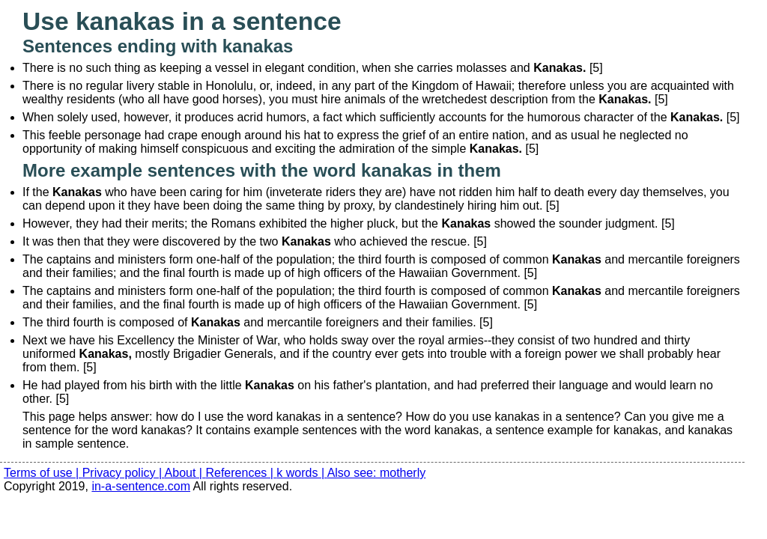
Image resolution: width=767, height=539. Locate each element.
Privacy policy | (123, 472)
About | (185, 472)
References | (240, 472)
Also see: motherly (376, 472)
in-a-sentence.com (140, 486)
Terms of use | (43, 472)
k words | (301, 472)
